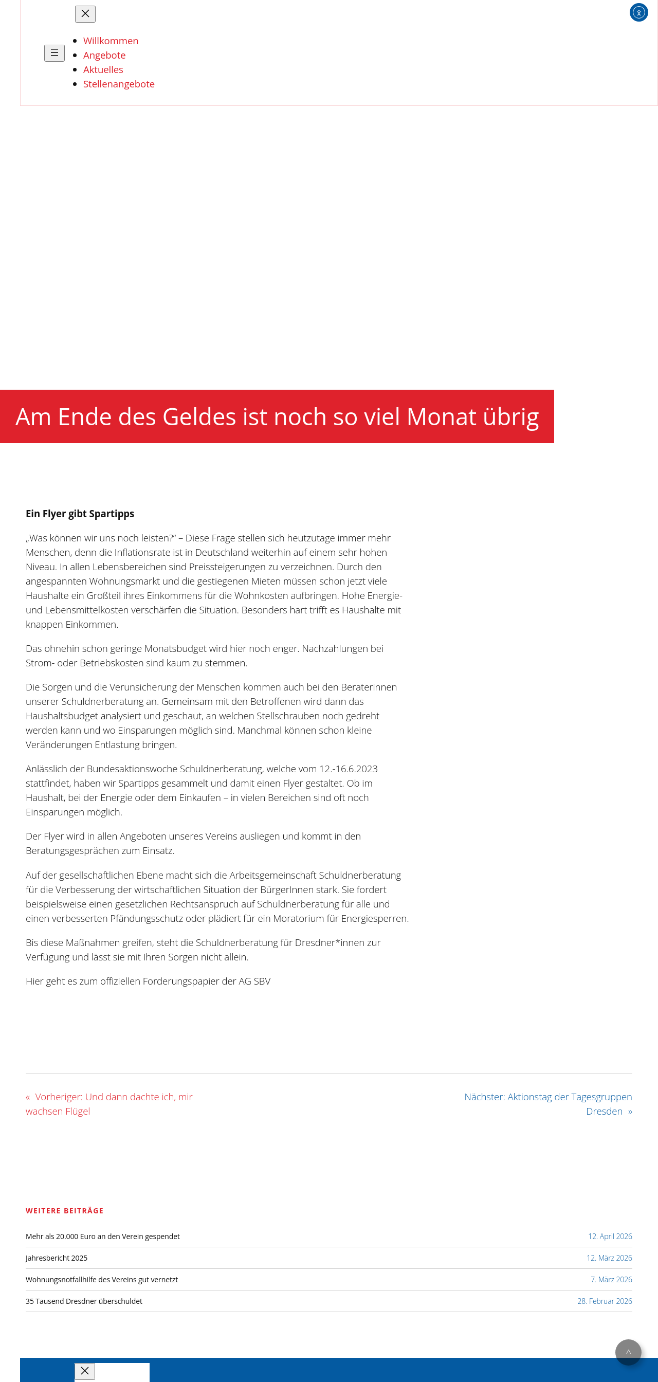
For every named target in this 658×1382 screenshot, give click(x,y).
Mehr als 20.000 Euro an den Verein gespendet (103, 1236)
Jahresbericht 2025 (56, 1258)
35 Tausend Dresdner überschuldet (84, 1301)
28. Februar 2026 (604, 1301)
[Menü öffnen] (54, 53)
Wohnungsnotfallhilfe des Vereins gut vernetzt (102, 1280)
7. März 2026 (611, 1279)
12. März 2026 (609, 1258)
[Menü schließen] (85, 14)
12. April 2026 (610, 1236)
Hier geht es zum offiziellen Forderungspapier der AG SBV (148, 980)
